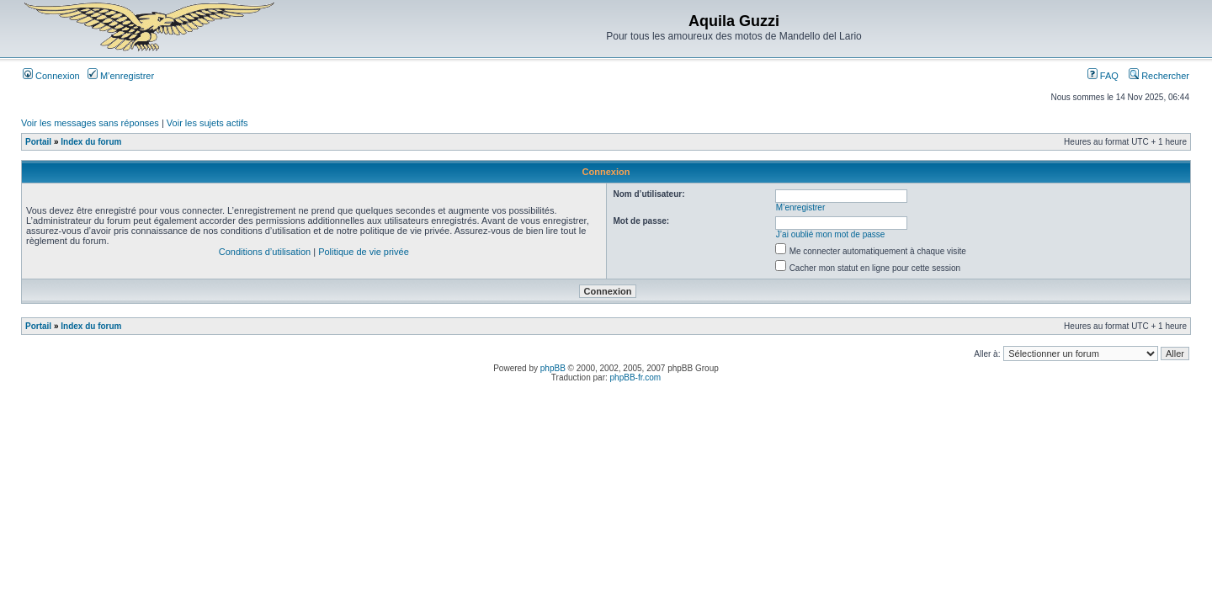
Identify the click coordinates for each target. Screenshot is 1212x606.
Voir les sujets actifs (207, 123)
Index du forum (91, 141)
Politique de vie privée (363, 252)
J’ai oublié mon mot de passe (830, 234)
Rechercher (1159, 76)
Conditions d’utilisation (265, 252)
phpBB (553, 368)
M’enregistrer (121, 76)
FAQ (1103, 76)
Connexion (51, 76)
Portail (38, 141)
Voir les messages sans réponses (90, 123)
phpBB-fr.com (636, 377)
